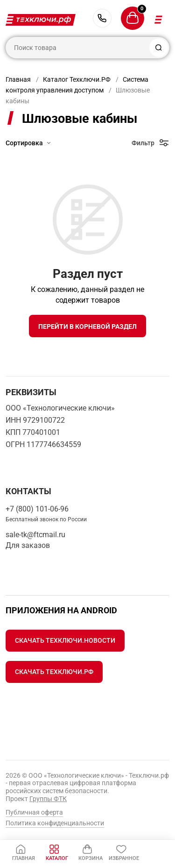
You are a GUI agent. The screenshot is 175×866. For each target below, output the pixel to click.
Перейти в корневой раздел (87, 326)
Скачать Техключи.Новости (65, 640)
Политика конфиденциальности (55, 823)
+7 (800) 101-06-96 (102, 18)
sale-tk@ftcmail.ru (35, 534)
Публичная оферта (34, 812)
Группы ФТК (48, 798)
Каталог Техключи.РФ (77, 79)
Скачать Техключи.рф (54, 671)
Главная (18, 79)
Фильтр (143, 143)
